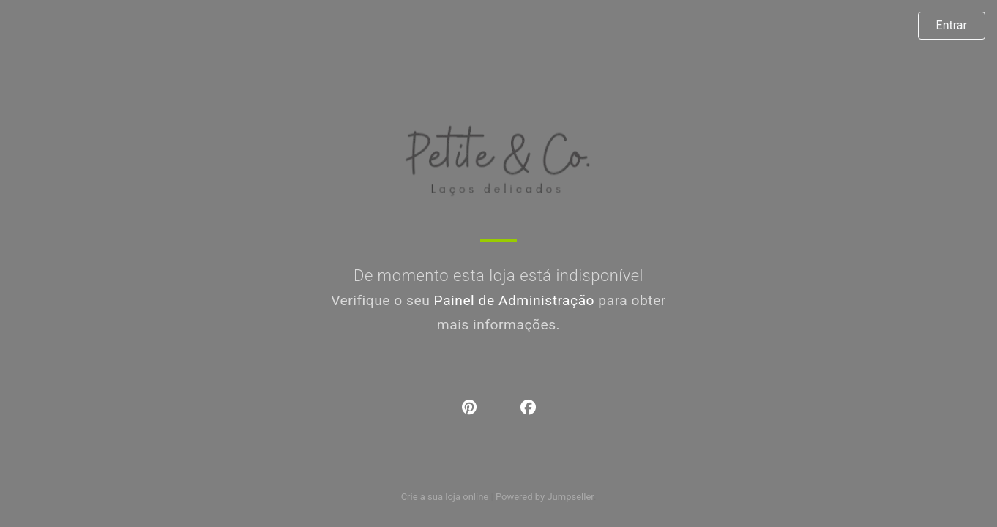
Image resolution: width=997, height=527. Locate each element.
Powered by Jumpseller (545, 496)
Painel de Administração (514, 300)
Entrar (951, 25)
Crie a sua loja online (445, 496)
